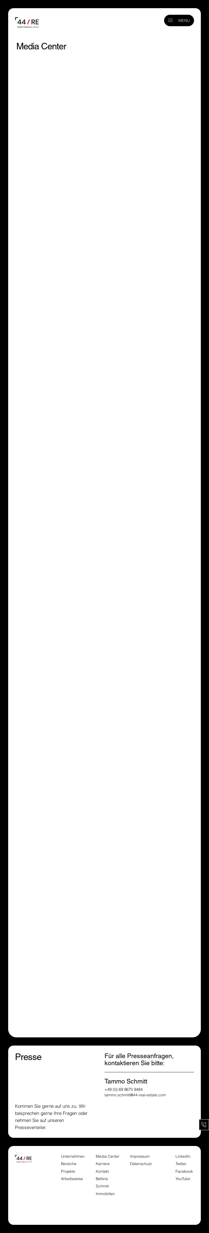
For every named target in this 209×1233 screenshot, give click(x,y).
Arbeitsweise (72, 1179)
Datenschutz (141, 1164)
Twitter (181, 1164)
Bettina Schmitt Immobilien (105, 1186)
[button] (170, 20)
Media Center (107, 1156)
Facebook (184, 1171)
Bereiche (68, 1164)
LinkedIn (183, 1156)
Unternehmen (73, 1156)
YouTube (183, 1179)
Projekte (68, 1171)
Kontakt (102, 1171)
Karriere (103, 1164)
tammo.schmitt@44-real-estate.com (135, 1095)
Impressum (140, 1156)
